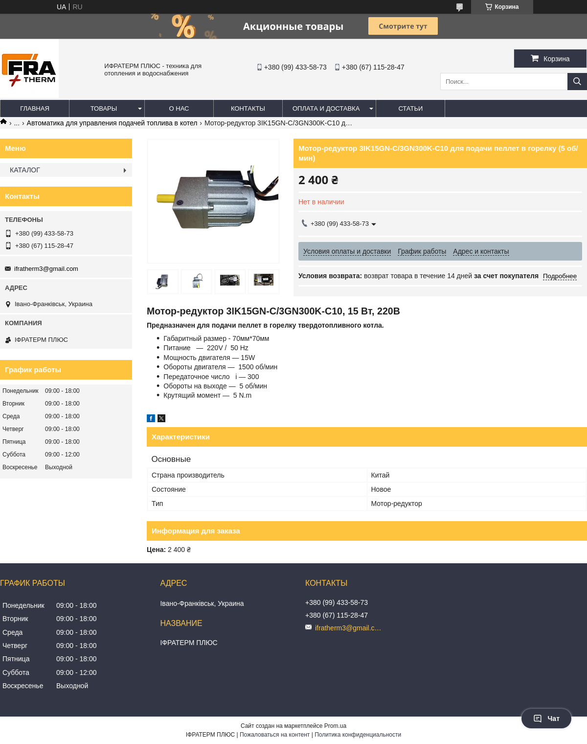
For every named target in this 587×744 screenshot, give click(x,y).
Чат (546, 718)
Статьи (410, 108)
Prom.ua (335, 725)
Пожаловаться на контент (275, 734)
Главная (34, 108)
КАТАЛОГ (25, 170)
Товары (103, 108)
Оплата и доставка (326, 108)
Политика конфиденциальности (358, 734)
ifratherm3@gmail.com (46, 268)
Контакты (248, 108)
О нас (179, 108)
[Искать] (577, 81)
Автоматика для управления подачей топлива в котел (112, 123)
